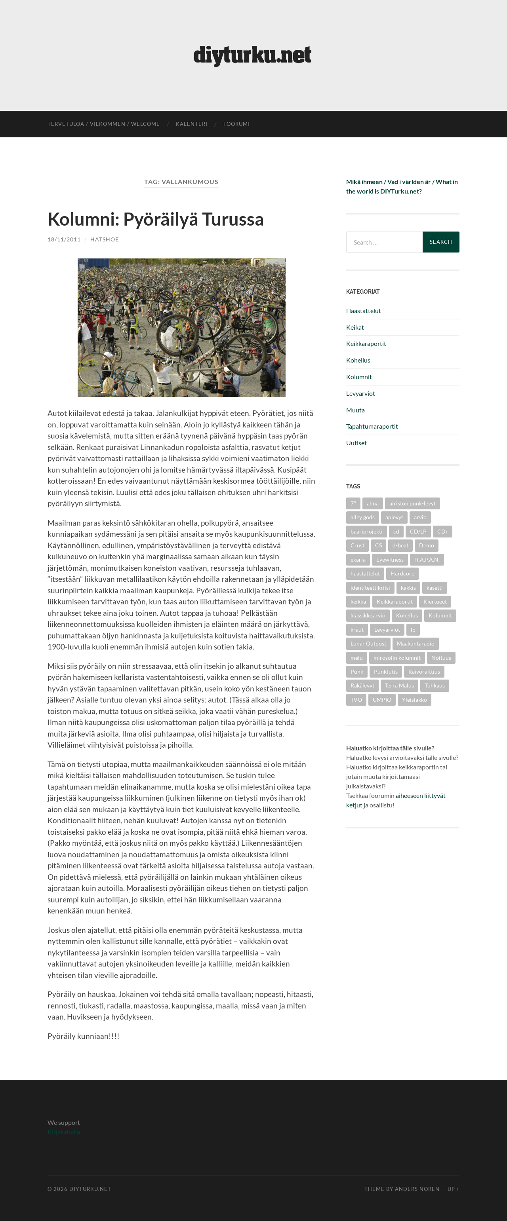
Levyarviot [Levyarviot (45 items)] (387, 629)
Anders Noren (417, 1188)
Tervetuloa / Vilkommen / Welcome (104, 124)
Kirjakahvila (64, 1131)
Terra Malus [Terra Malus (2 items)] (399, 685)
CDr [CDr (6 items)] (442, 531)
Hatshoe (104, 238)
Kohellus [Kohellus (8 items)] (407, 615)
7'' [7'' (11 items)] (353, 503)
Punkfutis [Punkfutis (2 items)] (386, 671)
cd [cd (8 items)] (396, 531)
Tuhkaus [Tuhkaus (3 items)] (435, 685)
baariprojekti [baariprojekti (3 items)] (367, 531)
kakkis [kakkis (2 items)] (408, 587)
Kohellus (358, 360)
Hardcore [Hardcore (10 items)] (402, 573)
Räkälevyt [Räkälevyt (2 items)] (362, 685)
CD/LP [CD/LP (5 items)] (418, 531)
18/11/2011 (64, 238)
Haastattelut (363, 310)
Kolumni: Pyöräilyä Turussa (156, 219)
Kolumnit (359, 376)
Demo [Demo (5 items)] (426, 545)
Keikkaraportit (366, 343)
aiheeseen (409, 795)
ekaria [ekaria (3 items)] (358, 559)
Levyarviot (360, 393)
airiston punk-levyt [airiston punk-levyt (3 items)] (412, 503)
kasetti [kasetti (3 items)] (435, 587)
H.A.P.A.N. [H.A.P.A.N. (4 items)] (427, 559)
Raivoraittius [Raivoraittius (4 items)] (424, 671)
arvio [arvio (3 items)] (420, 517)
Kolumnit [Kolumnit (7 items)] (440, 615)
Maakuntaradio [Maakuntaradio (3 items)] (416, 643)
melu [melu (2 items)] (357, 657)
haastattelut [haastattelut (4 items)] (365, 573)
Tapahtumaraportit (372, 426)
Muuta (355, 410)
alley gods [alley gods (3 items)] (363, 517)
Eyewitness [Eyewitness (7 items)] (390, 559)
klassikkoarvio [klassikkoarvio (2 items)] (368, 615)
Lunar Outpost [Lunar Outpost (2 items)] (368, 643)
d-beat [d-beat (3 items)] (400, 545)
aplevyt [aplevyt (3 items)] (394, 517)
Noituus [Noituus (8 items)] (441, 657)
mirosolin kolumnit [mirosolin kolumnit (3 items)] (397, 657)
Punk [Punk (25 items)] (357, 671)
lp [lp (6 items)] (413, 629)
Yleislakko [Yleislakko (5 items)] (414, 699)
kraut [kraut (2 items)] (357, 629)
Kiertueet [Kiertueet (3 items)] (435, 601)
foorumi (236, 124)
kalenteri (192, 124)
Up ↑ (453, 1188)
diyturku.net (90, 1188)
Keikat (355, 327)
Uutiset (356, 442)
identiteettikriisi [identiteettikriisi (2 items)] (370, 587)
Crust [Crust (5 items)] (357, 545)
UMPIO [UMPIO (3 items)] (382, 699)
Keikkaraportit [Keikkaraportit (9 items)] (395, 601)
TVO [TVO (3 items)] (356, 699)
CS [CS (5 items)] (378, 545)
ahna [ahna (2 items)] (373, 503)
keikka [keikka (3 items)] (358, 601)
